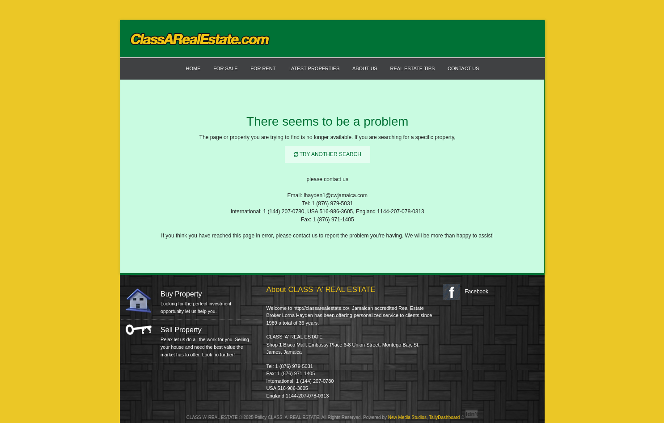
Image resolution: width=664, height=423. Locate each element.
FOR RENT (262, 68)
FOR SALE (225, 68)
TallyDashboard (444, 417)
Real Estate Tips (412, 68)
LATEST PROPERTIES (313, 68)
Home (193, 68)
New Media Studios (407, 417)
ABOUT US (364, 68)
